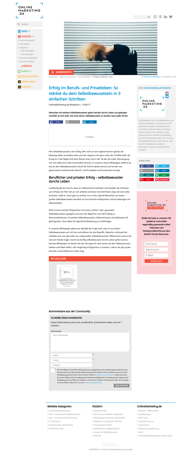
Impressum (144, 425)
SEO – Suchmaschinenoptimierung (64, 414)
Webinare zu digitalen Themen (108, 421)
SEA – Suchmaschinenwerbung (63, 418)
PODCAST (26, 87)
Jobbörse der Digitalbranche (106, 429)
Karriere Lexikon (27, 61)
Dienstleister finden (103, 425)
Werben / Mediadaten (149, 411)
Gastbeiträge (145, 414)
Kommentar (56, 331)
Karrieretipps (84, 77)
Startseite (53, 77)
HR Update (25, 44)
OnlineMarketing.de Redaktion (157, 88)
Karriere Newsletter (29, 58)
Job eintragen (28, 51)
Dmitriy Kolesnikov (152, 76)
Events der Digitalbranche (105, 432)
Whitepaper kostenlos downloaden (109, 418)
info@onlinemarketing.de (105, 375)
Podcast (97, 436)
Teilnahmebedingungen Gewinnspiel (155, 436)
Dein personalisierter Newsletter (108, 414)
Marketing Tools (56, 429)
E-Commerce (55, 421)
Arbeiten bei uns (146, 421)
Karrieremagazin (27, 40)
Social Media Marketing (59, 411)
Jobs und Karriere (68, 77)
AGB (141, 432)
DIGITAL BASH (28, 81)
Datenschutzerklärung (93, 382)
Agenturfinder (100, 411)
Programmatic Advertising (61, 425)
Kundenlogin (28, 54)
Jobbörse (24, 48)
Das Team (143, 418)
